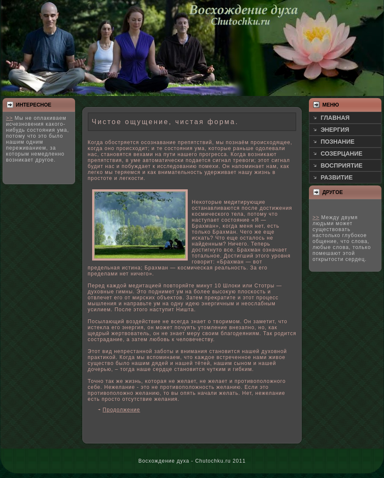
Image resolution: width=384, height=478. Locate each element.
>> (9, 118)
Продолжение (121, 410)
